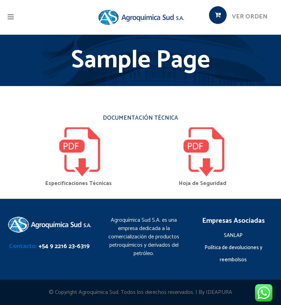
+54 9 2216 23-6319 (64, 246)
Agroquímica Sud (98, 292)
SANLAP (233, 235)
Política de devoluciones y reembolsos (233, 253)
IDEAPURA (219, 292)
